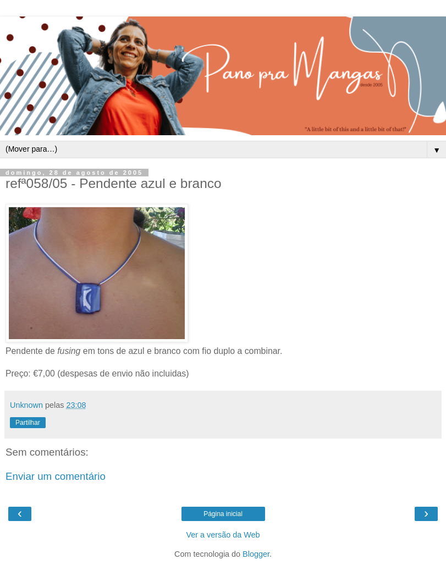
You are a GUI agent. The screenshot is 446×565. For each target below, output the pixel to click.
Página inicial (223, 514)
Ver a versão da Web (223, 534)
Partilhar (27, 422)
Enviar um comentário (55, 476)
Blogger (256, 554)
